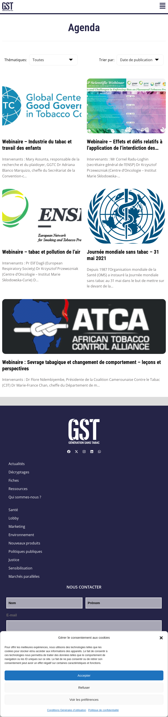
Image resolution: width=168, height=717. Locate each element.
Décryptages (19, 472)
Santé (13, 509)
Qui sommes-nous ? (25, 497)
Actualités (17, 463)
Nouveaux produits (24, 543)
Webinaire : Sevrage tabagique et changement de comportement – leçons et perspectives (81, 365)
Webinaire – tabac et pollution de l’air (41, 252)
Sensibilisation (20, 568)
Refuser (84, 687)
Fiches (14, 480)
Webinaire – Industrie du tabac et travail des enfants (37, 145)
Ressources (18, 488)
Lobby (14, 518)
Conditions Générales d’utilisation (66, 710)
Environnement (21, 534)
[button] (161, 638)
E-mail (11, 615)
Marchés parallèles (24, 576)
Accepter (83, 675)
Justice (14, 559)
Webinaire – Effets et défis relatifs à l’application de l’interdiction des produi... (124, 145)
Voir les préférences (84, 699)
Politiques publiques (25, 551)
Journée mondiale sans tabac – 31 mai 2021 (123, 255)
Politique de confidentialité (103, 710)
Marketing (17, 526)
